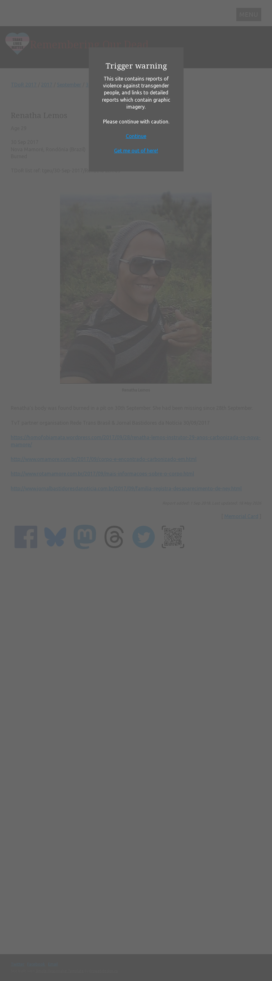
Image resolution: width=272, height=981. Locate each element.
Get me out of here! (136, 150)
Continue (136, 136)
